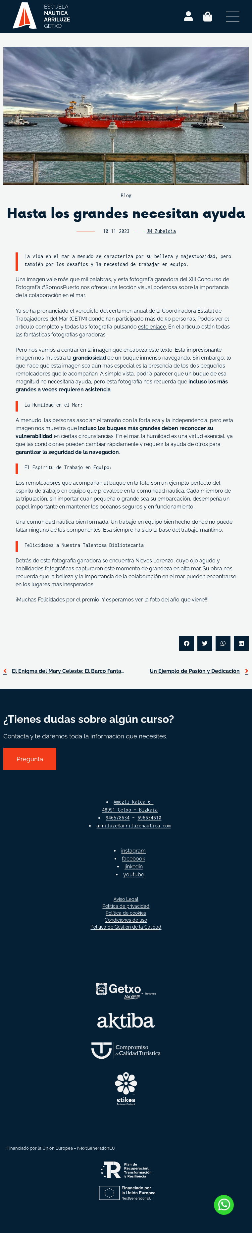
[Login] (188, 16)
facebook (133, 859)
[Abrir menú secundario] (232, 16)
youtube (133, 874)
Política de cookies (126, 913)
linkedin (134, 866)
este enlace (152, 327)
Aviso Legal (126, 899)
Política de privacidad (125, 906)
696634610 (149, 817)
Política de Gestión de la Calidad (125, 927)
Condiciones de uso (126, 920)
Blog (126, 195)
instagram (133, 851)
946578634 (117, 817)
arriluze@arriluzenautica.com (133, 825)
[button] (186, 643)
